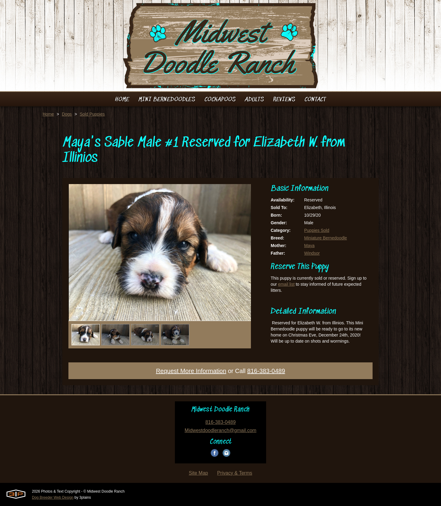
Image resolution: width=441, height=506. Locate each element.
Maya (309, 245)
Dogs (67, 114)
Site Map (198, 473)
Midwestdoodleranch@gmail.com (220, 430)
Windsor (312, 253)
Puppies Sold (316, 230)
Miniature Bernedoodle (325, 238)
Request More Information (191, 371)
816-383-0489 (266, 371)
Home (48, 114)
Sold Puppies (92, 114)
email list (286, 284)
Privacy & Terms (234, 473)
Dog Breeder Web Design (53, 497)
